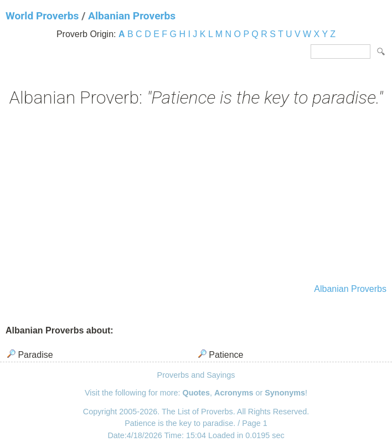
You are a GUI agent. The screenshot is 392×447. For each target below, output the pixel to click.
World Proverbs (42, 15)
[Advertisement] (196, 196)
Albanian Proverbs (132, 15)
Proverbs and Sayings (196, 375)
